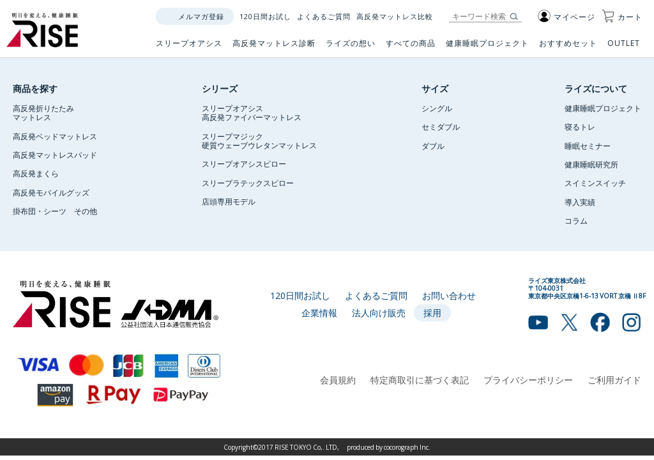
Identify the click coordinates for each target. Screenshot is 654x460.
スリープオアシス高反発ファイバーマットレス (251, 112)
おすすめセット (568, 47)
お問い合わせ (449, 295)
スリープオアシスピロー (244, 163)
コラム (576, 220)
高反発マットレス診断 (274, 47)
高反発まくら (36, 173)
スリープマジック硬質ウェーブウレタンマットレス (259, 140)
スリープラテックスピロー (248, 182)
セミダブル (441, 126)
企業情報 (319, 312)
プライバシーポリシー (528, 379)
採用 (432, 312)
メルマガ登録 (201, 16)
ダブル (433, 145)
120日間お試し (265, 16)
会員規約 (338, 379)
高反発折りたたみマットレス (43, 112)
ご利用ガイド (614, 379)
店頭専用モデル (228, 201)
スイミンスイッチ (595, 182)
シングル (437, 108)
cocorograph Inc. (407, 447)
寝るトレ (580, 126)
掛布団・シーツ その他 (55, 211)
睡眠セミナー (588, 145)
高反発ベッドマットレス (55, 136)
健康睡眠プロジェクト (487, 47)
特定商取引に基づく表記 (419, 379)
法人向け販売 (379, 312)
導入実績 (580, 202)
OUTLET (625, 47)
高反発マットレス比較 (394, 16)
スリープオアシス (189, 47)
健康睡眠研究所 (591, 164)
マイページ (566, 16)
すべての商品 (411, 47)
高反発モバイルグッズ (51, 192)
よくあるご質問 (324, 16)
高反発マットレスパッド (55, 154)
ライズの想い (351, 47)
